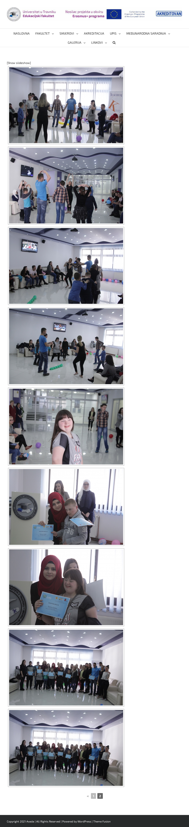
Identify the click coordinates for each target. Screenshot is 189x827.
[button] (114, 42)
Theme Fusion (102, 821)
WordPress (84, 821)
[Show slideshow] (19, 63)
